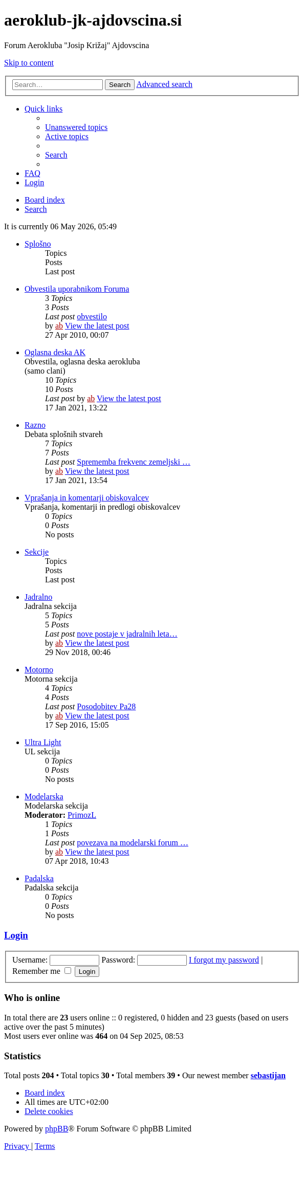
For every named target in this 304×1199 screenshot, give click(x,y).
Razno (35, 425)
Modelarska (44, 796)
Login (16, 935)
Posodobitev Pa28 (106, 706)
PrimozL (82, 815)
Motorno (39, 669)
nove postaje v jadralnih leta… (127, 633)
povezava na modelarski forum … (132, 842)
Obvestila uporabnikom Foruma (77, 289)
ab (59, 325)
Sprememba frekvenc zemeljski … (133, 461)
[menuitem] (76, 127)
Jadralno (38, 597)
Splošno (38, 243)
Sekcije (37, 552)
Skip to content (29, 62)
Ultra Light (43, 742)
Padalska (39, 878)
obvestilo (92, 316)
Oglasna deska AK (55, 352)
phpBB (56, 1128)
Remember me (41, 971)
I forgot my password (224, 959)
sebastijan (268, 1075)
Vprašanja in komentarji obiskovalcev (87, 497)
